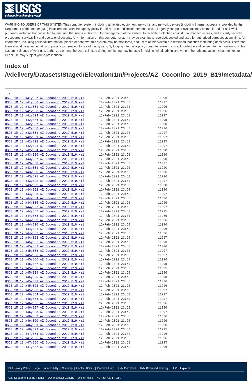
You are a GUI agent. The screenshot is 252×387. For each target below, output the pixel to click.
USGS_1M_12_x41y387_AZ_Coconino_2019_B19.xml (44, 98)
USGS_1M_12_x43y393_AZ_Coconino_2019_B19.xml (44, 185)
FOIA (117, 377)
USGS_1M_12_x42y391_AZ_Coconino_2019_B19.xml (44, 137)
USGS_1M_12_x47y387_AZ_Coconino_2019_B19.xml (44, 347)
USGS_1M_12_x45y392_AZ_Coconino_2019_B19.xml (44, 286)
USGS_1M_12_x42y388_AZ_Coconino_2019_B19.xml (44, 129)
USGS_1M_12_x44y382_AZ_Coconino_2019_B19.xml (44, 190)
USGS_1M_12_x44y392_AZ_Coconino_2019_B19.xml (44, 233)
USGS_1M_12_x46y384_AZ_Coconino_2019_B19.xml (44, 295)
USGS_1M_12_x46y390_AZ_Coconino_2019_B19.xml (44, 321)
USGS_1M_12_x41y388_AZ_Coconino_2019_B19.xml (44, 103)
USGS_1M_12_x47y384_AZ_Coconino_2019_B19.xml (44, 334)
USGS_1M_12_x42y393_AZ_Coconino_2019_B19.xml (44, 146)
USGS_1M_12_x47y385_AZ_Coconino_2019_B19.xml (44, 338)
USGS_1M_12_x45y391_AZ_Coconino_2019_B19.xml (44, 281)
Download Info (105, 368)
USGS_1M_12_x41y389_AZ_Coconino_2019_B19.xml (44, 107)
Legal (37, 368)
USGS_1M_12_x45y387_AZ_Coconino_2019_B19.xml (44, 264)
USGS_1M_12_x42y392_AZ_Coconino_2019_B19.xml (44, 142)
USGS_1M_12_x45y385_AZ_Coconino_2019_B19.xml (44, 255)
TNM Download (127, 368)
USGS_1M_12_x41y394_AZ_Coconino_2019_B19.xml (44, 116)
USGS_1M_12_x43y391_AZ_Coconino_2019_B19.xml (44, 177)
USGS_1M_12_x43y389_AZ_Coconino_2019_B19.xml (44, 168)
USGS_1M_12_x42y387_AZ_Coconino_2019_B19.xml (44, 124)
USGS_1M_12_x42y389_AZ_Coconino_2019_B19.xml (44, 133)
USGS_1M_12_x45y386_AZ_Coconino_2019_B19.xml (44, 260)
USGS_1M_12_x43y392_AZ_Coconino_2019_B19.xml (44, 181)
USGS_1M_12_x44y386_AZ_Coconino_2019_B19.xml (44, 207)
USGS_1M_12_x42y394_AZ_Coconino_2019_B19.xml (44, 150)
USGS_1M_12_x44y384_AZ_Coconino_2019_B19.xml (44, 198)
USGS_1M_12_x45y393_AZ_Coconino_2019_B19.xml (44, 290)
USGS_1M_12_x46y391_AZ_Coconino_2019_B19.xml (44, 325)
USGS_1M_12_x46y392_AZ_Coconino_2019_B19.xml (44, 330)
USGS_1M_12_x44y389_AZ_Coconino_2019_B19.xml (44, 220)
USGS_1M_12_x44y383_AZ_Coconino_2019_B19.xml (44, 194)
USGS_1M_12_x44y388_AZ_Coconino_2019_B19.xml (44, 216)
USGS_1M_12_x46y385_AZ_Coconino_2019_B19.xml (44, 299)
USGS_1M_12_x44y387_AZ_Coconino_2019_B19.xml (44, 212)
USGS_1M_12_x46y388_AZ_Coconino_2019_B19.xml (44, 312)
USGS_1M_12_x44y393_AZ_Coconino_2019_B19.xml (44, 238)
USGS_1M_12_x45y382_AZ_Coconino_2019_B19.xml (44, 242)
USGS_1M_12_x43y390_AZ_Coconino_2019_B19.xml (44, 172)
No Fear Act (104, 377)
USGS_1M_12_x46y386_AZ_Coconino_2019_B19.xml (44, 303)
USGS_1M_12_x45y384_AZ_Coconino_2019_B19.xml (44, 251)
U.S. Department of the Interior (26, 377)
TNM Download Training (154, 368)
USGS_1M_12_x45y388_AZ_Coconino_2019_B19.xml (44, 268)
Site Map (67, 368)
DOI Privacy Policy (19, 368)
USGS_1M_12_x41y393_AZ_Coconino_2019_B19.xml (44, 111)
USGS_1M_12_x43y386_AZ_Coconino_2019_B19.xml (44, 155)
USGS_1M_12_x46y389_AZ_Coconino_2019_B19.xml (44, 316)
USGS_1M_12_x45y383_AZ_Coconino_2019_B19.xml (44, 247)
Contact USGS (85, 368)
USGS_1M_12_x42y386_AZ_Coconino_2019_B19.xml (44, 120)
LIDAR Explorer (181, 368)
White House (85, 377)
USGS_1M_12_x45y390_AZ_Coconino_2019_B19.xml (44, 277)
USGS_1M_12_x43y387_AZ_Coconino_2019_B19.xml (44, 159)
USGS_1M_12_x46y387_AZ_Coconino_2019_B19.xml (44, 308)
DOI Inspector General (61, 377)
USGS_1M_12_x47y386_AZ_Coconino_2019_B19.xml (44, 343)
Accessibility (51, 368)
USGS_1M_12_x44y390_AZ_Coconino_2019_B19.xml (44, 225)
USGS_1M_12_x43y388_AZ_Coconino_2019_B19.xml (44, 163)
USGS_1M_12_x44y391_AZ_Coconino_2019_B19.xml (44, 229)
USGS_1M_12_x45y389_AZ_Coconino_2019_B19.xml (44, 273)
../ (8, 94)
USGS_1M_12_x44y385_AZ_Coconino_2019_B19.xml (44, 203)
